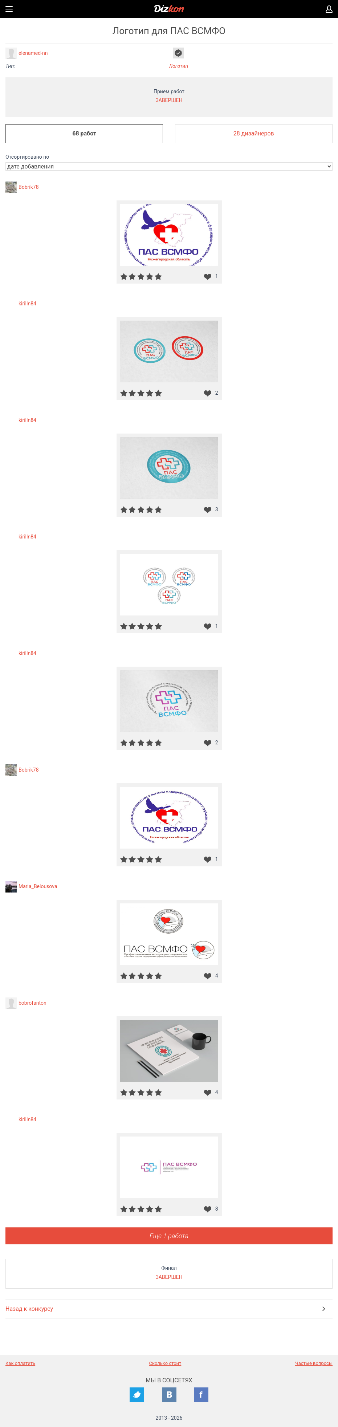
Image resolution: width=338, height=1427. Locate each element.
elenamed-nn (33, 53)
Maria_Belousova (38, 886)
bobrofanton (32, 1003)
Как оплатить (20, 1363)
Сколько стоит (165, 1363)
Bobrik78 (29, 187)
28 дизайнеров (253, 133)
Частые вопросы (314, 1363)
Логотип (178, 66)
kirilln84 (27, 303)
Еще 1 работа (169, 1236)
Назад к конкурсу (29, 1308)
